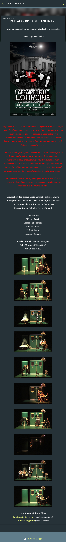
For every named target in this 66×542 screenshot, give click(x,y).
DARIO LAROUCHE (16, 4)
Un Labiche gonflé (26, 521)
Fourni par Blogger (33, 539)
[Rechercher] (62, 3)
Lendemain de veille (23, 517)
